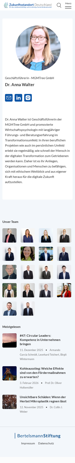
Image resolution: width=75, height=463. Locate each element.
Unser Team (10, 221)
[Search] (59, 5)
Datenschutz (46, 443)
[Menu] (68, 5)
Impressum (28, 443)
